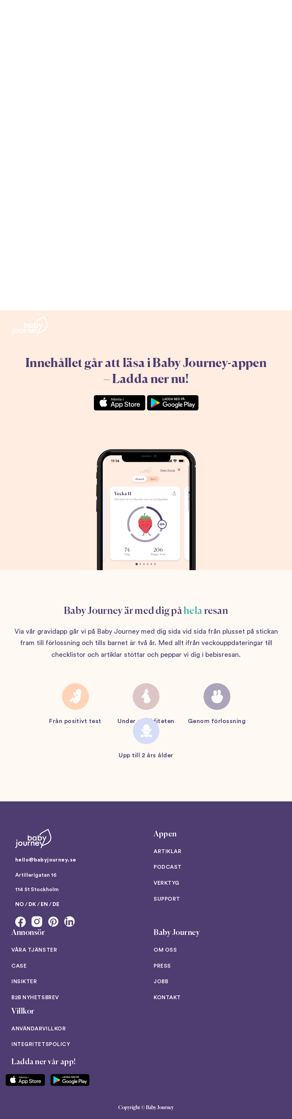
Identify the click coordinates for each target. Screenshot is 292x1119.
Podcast (168, 867)
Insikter (24, 981)
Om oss (165, 950)
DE (55, 904)
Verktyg (166, 883)
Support (167, 899)
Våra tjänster (34, 950)
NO (19, 904)
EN (44, 904)
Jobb (161, 981)
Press (162, 966)
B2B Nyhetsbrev (35, 997)
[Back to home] (29, 325)
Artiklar (167, 851)
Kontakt (167, 997)
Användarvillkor (38, 1029)
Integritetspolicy (40, 1044)
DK (32, 904)
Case (19, 966)
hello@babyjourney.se (45, 860)
